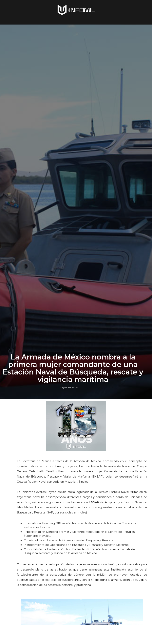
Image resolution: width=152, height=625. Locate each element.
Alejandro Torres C (70, 387)
